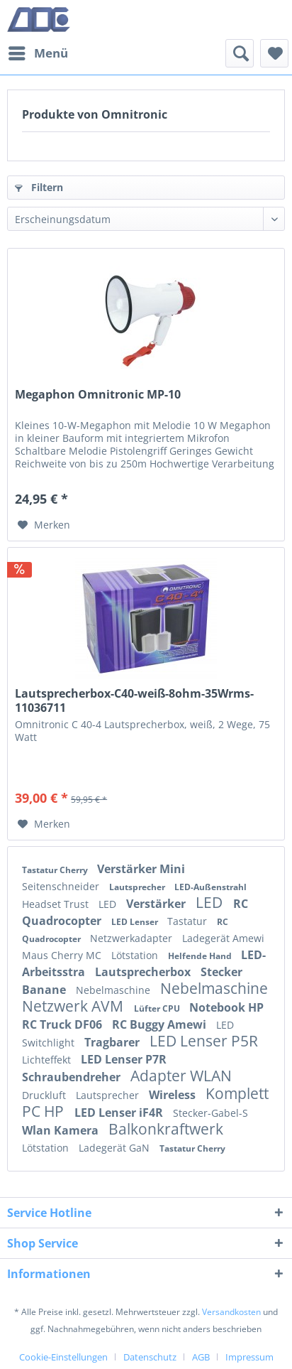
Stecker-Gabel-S (210, 1113)
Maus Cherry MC (63, 955)
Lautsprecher (138, 887)
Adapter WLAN (181, 1076)
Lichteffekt (48, 1059)
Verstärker (157, 903)
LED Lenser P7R (124, 1059)
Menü (38, 51)
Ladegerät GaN (115, 1147)
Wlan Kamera (61, 1130)
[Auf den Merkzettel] (44, 525)
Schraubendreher (72, 1077)
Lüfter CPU (158, 1008)
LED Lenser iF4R (120, 1112)
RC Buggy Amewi (160, 1024)
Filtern (39, 187)
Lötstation (136, 955)
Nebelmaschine (114, 990)
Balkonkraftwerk (165, 1129)
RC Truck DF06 (63, 1024)
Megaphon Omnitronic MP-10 (98, 394)
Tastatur (188, 921)
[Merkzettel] (274, 53)
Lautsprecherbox (144, 972)
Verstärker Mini (141, 869)
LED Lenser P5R (204, 1041)
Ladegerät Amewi (223, 938)
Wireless (173, 1095)
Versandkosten (231, 1312)
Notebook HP (226, 1007)
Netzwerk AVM (74, 1006)
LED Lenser (135, 922)
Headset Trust (56, 904)
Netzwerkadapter (132, 938)
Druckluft (45, 1095)
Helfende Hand (201, 956)
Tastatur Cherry (56, 870)
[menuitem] (37, 53)
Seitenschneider (62, 886)
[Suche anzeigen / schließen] (239, 53)
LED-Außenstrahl (210, 887)
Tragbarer (113, 1042)
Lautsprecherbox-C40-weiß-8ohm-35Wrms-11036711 (134, 700)
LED (109, 904)
